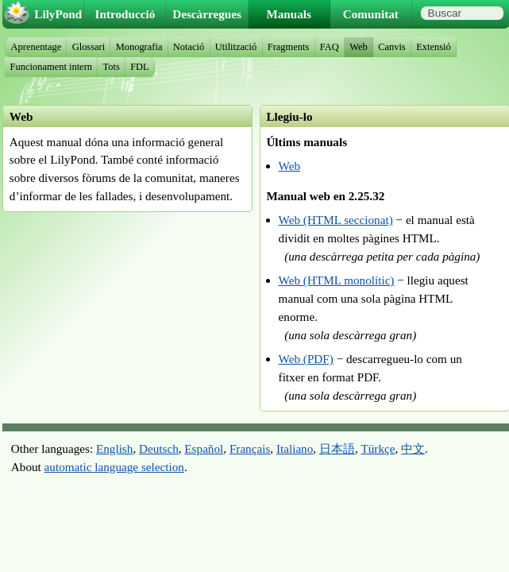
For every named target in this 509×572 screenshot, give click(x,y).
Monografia (139, 46)
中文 (413, 448)
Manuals (288, 14)
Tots (110, 66)
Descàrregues (206, 14)
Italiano (294, 448)
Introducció (125, 14)
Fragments (289, 46)
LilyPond (58, 14)
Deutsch (159, 448)
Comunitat (371, 14)
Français (249, 448)
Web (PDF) (306, 358)
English (114, 448)
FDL (139, 66)
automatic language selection (114, 466)
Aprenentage (36, 46)
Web (289, 165)
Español (203, 448)
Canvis (392, 46)
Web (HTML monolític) (337, 280)
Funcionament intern (51, 66)
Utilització (236, 46)
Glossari (89, 46)
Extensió (433, 46)
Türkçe (378, 448)
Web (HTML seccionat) (336, 219)
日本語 (337, 448)
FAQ (329, 46)
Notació (188, 46)
